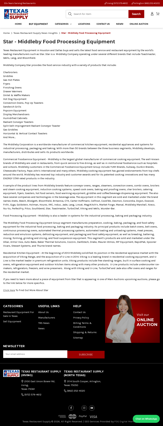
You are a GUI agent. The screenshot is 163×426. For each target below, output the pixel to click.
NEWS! (119, 24)
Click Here (9, 290)
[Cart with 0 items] (158, 14)
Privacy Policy (81, 317)
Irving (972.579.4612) (116, 3)
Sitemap (78, 337)
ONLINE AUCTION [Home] (139, 24)
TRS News (44, 323)
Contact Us (79, 312)
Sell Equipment (12, 321)
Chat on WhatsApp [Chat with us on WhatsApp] (146, 418)
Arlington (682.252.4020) (145, 3)
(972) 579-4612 (31, 394)
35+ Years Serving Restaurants (20, 3)
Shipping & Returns (85, 332)
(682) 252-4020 (74, 390)
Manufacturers (46, 317)
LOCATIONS (84, 24)
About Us (43, 312)
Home (18, 24)
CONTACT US (103, 24)
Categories (63, 24)
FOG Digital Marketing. (127, 420)
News (41, 328)
